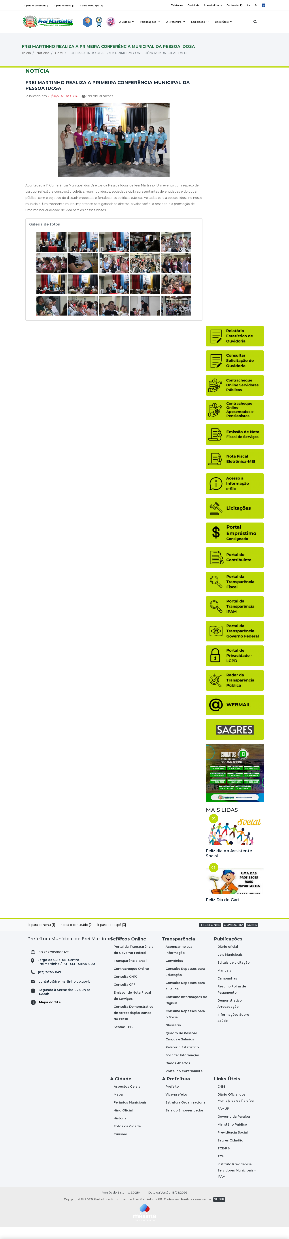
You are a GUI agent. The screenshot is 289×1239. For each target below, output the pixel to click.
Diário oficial (227, 959)
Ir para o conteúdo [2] (76, 937)
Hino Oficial (123, 1122)
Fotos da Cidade (127, 1138)
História (120, 1130)
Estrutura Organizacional (186, 1115)
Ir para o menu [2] (64, 5)
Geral (59, 65)
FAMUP (223, 1121)
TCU (220, 1168)
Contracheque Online (131, 981)
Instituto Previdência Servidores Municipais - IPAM (236, 1182)
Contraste (234, 5)
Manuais (224, 983)
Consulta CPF (125, 997)
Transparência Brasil (130, 973)
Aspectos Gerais (127, 1099)
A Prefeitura (174, 22)
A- (256, 5)
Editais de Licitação (233, 975)
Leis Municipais (230, 967)
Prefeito (172, 1099)
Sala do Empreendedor (184, 1122)
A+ (248, 5)
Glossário (173, 1037)
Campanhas (227, 991)
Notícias (42, 65)
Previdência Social (232, 1145)
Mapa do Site (49, 1014)
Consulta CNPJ (126, 989)
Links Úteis (222, 22)
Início (26, 65)
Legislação (199, 22)
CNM (221, 1099)
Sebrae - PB (123, 1039)
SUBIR (252, 937)
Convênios (174, 973)
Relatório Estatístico (182, 1059)
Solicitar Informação (182, 1067)
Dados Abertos (178, 1075)
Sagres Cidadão (230, 1152)
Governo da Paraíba (233, 1129)
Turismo (120, 1146)
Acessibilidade (212, 5)
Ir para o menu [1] (41, 937)
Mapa (118, 1107)
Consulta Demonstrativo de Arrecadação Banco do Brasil (133, 1025)
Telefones (176, 5)
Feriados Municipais (130, 1115)
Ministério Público (232, 1137)
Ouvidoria (192, 5)
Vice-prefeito (176, 1107)
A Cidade (125, 22)
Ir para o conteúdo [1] (36, 5)
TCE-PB (223, 1160)
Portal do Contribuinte (184, 1083)
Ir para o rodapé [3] (91, 5)
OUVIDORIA (233, 937)
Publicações (149, 22)
